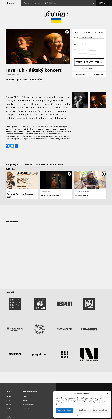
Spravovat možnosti (100, 410)
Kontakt (8, 413)
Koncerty (8, 392)
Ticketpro (84, 68)
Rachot (10, 3)
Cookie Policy (81, 415)
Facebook (9, 400)
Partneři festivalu (28, 400)
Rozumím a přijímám (64, 410)
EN (92, 3)
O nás (7, 409)
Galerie (25, 396)
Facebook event (80, 74)
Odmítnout (82, 410)
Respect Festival (32, 3)
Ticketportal (92, 68)
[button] (108, 394)
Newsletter (9, 404)
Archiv (8, 396)
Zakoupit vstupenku (89, 62)
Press (25, 392)
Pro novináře (98, 74)
